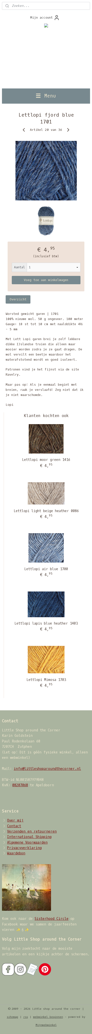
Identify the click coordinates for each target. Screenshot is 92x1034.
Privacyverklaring (24, 848)
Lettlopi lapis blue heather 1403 (46, 623)
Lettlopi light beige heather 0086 (46, 511)
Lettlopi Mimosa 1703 (46, 679)
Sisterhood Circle (51, 918)
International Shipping (29, 837)
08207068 (20, 785)
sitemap (12, 1017)
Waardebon (16, 853)
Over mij (15, 820)
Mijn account (45, 18)
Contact (14, 826)
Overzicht (18, 299)
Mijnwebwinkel (46, 1025)
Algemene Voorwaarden (27, 842)
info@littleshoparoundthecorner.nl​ (47, 768)
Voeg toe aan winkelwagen (46, 280)
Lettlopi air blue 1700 (46, 569)
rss (25, 1017)
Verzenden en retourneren (32, 831)
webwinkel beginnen (48, 1017)
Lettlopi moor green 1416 (46, 459)
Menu (46, 96)
